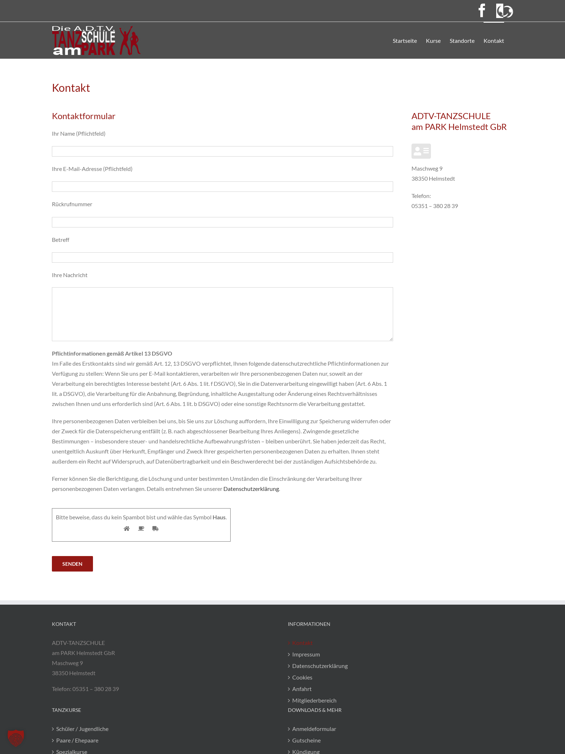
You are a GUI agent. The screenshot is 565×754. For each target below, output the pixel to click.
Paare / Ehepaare (77, 740)
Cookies (302, 677)
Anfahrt (302, 688)
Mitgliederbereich (314, 700)
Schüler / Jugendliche (82, 728)
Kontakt (302, 642)
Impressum (306, 654)
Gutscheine (306, 740)
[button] (16, 738)
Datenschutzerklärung (251, 488)
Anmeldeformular (314, 728)
